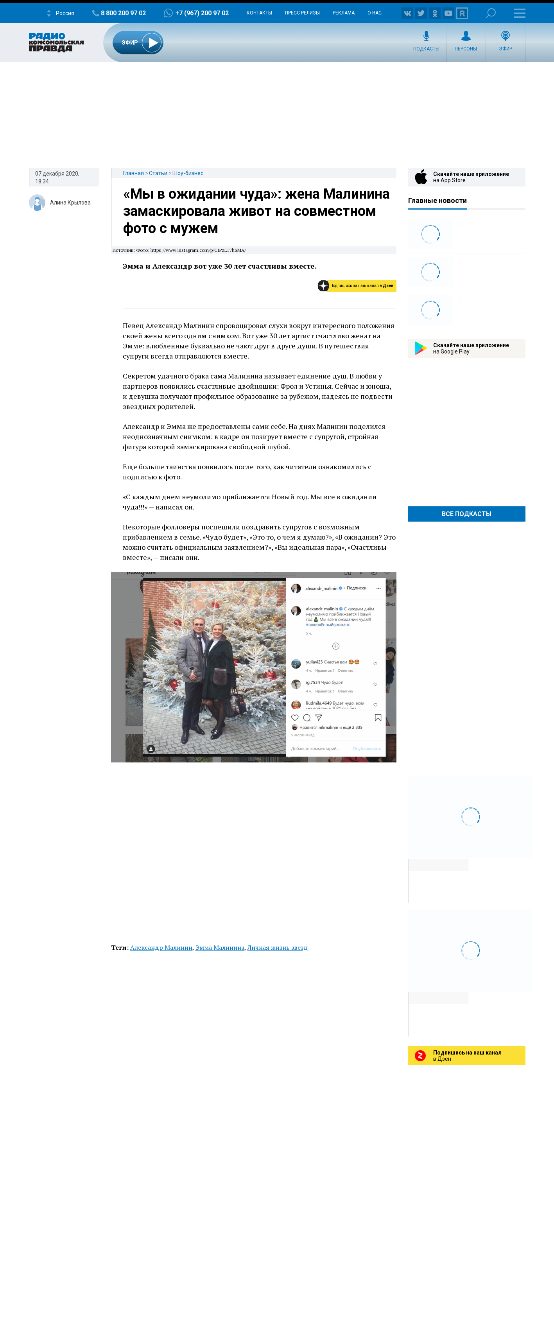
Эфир (505, 49)
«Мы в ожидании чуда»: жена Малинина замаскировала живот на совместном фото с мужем (256, 211)
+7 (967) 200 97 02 (202, 13)
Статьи (158, 173)
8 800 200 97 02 (123, 13)
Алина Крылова (70, 202)
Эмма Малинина (219, 947)
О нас (375, 13)
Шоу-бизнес (187, 173)
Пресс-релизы (302, 13)
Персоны (466, 49)
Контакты (259, 13)
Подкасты (426, 49)
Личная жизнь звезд (277, 947)
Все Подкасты (466, 514)
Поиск (491, 13)
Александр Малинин (161, 947)
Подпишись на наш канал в (361, 285)
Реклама (344, 13)
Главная (133, 173)
